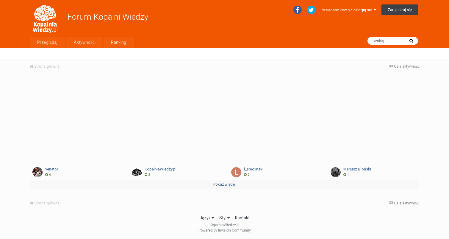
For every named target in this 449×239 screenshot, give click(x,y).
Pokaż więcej (224, 184)
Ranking (118, 42)
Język (207, 217)
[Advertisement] (224, 118)
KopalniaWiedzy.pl (160, 169)
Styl (224, 217)
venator (51, 169)
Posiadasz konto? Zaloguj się (348, 10)
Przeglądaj (47, 42)
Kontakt (242, 217)
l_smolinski (253, 169)
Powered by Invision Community (224, 230)
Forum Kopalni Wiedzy (107, 17)
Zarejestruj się (400, 9)
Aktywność (84, 42)
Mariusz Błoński (357, 169)
